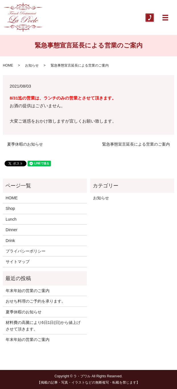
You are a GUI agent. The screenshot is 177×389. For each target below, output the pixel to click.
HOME (8, 65)
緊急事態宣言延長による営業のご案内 (136, 144)
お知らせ (32, 65)
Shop (10, 208)
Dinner (11, 229)
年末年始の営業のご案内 (28, 290)
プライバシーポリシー (26, 251)
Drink (10, 240)
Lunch (11, 219)
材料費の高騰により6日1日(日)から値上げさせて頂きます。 (43, 325)
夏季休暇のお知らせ (25, 144)
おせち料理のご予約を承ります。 (35, 301)
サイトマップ (18, 261)
